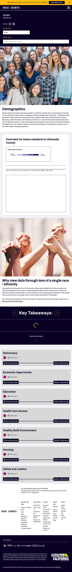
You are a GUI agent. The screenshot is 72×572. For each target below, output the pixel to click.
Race (22, 512)
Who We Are (63, 512)
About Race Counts (63, 507)
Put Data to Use (36, 512)
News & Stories (55, 510)
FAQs (62, 515)
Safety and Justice (46, 529)
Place (22, 509)
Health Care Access (46, 519)
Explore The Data (25, 503)
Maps (22, 514)
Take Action (37, 502)
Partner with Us (37, 508)
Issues (45, 502)
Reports (55, 518)
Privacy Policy (45, 490)
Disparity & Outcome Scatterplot (24, 524)
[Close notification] (69, 2)
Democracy (46, 509)
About (63, 502)
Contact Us (63, 518)
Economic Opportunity (46, 512)
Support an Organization (37, 520)
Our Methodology (26, 528)
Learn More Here (57, 2)
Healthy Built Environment (47, 523)
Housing (45, 526)
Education (46, 515)
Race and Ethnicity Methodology (12, 301)
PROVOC (58, 567)
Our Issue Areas (45, 506)
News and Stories (55, 504)
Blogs (54, 520)
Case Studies (55, 514)
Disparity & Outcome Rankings (24, 518)
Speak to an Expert (36, 516)
